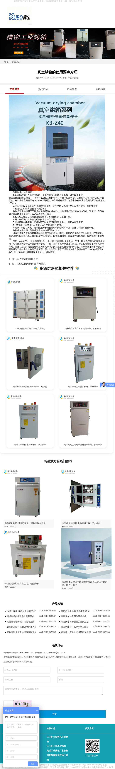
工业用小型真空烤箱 (56, 746)
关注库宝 (89, 728)
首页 (6, 62)
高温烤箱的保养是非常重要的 (20, 616)
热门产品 (43, 89)
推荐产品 (51, 728)
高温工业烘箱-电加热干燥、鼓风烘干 (30, 444)
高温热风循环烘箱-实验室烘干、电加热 (30, 386)
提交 (54, 714)
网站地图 (102, 764)
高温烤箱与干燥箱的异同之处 (75, 621)
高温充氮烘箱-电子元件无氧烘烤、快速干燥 (83, 444)
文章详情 (14, 89)
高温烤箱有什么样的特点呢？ (75, 627)
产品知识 (72, 89)
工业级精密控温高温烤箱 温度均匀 (30, 328)
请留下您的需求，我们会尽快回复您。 (53, 690)
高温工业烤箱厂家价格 (57, 750)
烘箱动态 (16, 62)
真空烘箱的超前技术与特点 (31, 263)
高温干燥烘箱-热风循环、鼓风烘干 (83, 386)
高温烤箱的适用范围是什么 (73, 616)
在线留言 (100, 89)
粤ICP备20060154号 (88, 764)
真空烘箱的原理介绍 (27, 259)
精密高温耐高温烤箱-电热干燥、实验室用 (83, 328)
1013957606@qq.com (54, 652)
